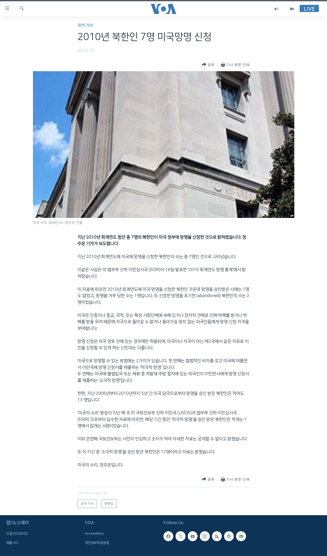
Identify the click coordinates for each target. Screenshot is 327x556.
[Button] (208, 64)
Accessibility (94, 534)
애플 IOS (12, 543)
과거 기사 (85, 25)
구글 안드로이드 (17, 534)
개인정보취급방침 (97, 543)
